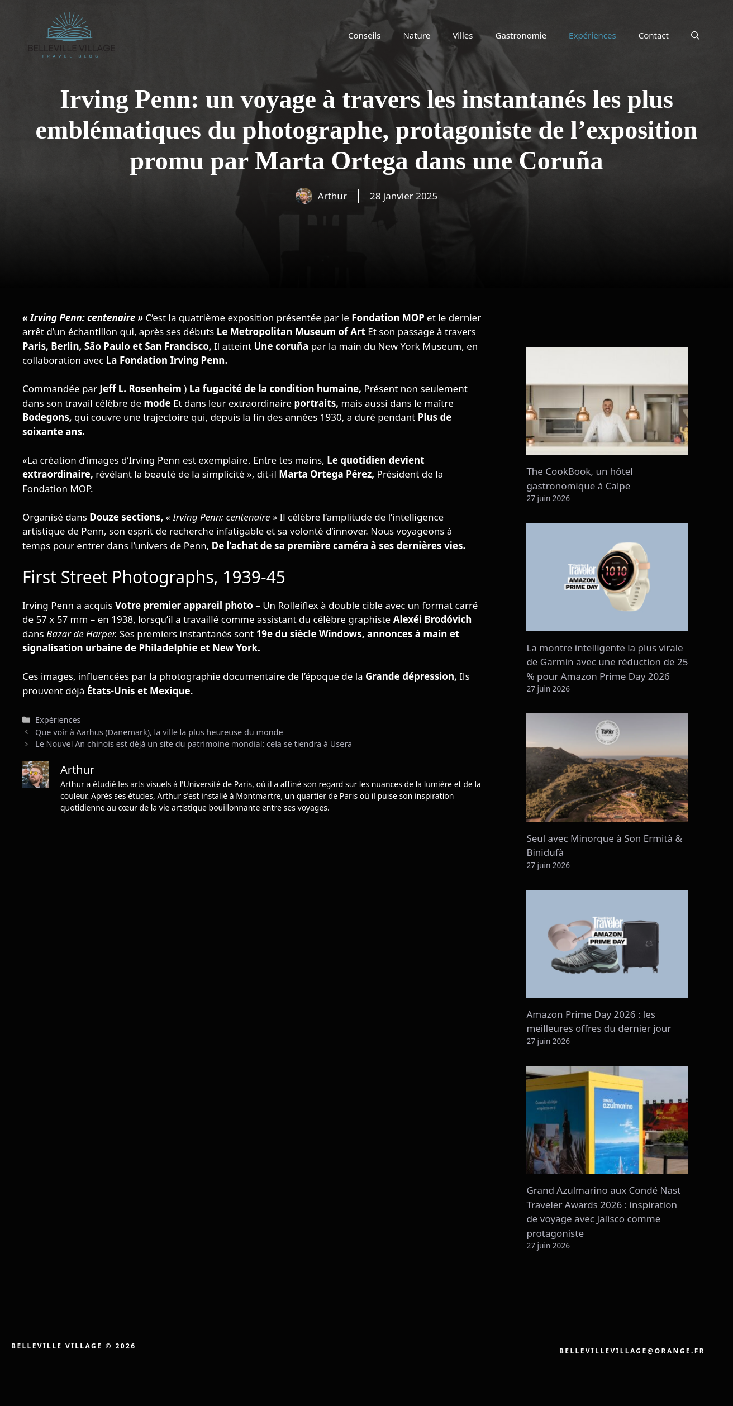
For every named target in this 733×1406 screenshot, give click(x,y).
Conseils (364, 35)
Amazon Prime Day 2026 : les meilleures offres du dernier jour (598, 1021)
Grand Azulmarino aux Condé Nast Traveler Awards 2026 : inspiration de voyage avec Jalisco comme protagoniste (603, 1212)
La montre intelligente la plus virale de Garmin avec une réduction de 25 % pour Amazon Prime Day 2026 (607, 662)
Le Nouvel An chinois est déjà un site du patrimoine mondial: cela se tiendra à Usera (193, 743)
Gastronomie (521, 35)
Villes (463, 35)
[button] (695, 35)
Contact (654, 35)
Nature (416, 35)
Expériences (592, 35)
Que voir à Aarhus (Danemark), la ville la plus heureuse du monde (159, 732)
